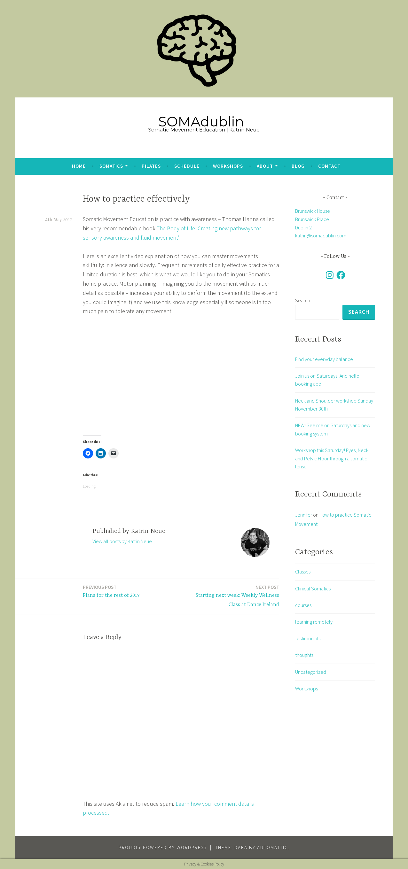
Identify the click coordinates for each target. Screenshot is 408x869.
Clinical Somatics (313, 588)
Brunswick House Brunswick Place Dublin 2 (312, 219)
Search (302, 300)
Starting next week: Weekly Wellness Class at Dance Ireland (232, 595)
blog (298, 166)
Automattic (272, 847)
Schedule (187, 166)
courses (303, 605)
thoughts (304, 655)
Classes (302, 572)
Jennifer (303, 514)
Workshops (228, 166)
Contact (329, 166)
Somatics (111, 166)
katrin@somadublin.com (320, 235)
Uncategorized (310, 672)
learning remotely (314, 622)
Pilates (151, 166)
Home (79, 166)
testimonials (307, 638)
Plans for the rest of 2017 (111, 590)
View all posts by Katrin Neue (122, 541)
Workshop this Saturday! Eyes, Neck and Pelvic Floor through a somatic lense (331, 458)
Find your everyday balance (324, 359)
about (265, 166)
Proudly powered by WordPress (163, 847)
